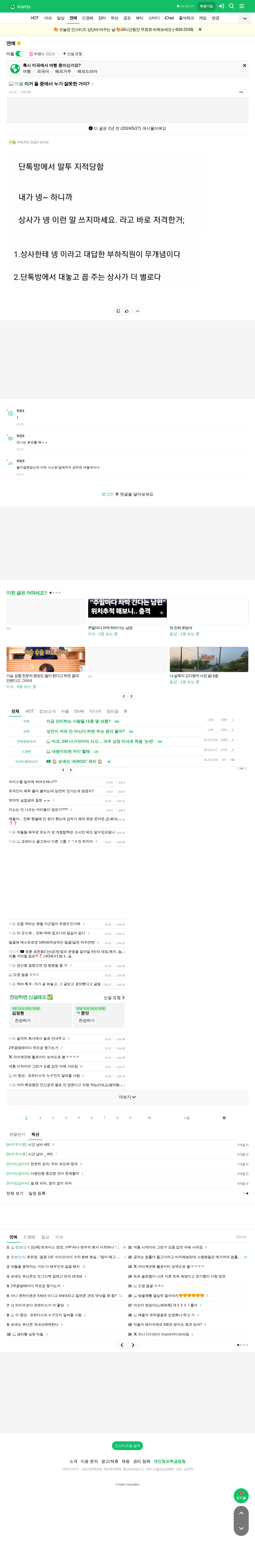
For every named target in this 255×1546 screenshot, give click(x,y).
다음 (187, 1125)
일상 (60, 18)
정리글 (112, 711)
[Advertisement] (127, 886)
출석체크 (186, 18)
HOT (35, 18)
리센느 (42, 54)
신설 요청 (72, 54)
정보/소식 (47, 711)
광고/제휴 (109, 1469)
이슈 (48, 18)
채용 (126, 1469)
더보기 (127, 1104)
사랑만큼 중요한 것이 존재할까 (45, 1181)
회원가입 (206, 6)
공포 (127, 18)
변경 (215, 18)
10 (149, 1125)
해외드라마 (87, 71)
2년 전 (12, 92)
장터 (102, 18)
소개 (73, 1469)
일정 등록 (37, 1201)
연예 (73, 18)
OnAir (79, 711)
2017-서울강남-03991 (160, 1476)
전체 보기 (14, 1201)
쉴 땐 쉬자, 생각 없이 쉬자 (38, 1191)
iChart (169, 18)
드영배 (87, 18)
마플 (65, 711)
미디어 (95, 711)
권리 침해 (141, 1469)
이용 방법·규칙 (185, 6)
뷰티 (139, 18)
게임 (202, 18)
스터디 (154, 18)
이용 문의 (89, 1469)
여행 (27, 71)
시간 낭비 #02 (31, 1152)
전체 (15, 711)
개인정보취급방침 (170, 1469)
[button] (124, 696)
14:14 (241, 1244)
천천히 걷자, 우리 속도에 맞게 (44, 1171)
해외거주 (63, 71)
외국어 (43, 71)
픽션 (114, 18)
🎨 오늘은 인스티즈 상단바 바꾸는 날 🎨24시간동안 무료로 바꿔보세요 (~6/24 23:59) (123, 29)
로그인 (108, 494)
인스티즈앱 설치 (127, 1453)
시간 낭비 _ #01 (32, 1162)
